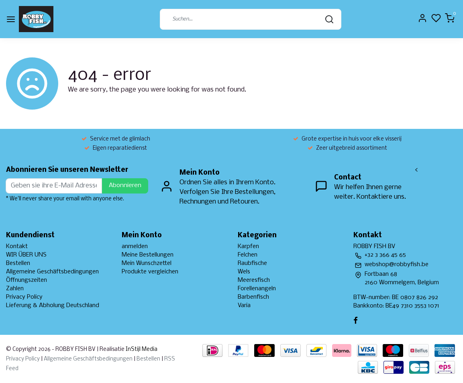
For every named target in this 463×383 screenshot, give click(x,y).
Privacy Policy (24, 297)
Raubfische (252, 263)
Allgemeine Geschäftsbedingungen (52, 272)
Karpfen (248, 246)
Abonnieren (125, 185)
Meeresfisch (254, 280)
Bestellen (18, 263)
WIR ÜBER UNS (26, 255)
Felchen (247, 255)
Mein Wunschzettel (146, 263)
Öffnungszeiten (26, 280)
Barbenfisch (253, 297)
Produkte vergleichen (150, 272)
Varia (244, 305)
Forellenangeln (257, 288)
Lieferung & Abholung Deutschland (52, 305)
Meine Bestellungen (147, 255)
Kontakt (17, 246)
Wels (244, 272)
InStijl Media (140, 349)
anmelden (135, 246)
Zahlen (15, 288)
